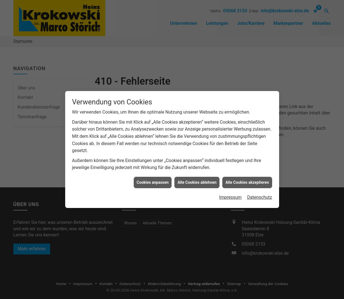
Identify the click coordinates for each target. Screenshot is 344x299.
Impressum (230, 195)
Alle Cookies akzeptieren (247, 180)
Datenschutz (259, 195)
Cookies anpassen (153, 180)
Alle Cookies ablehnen (196, 180)
